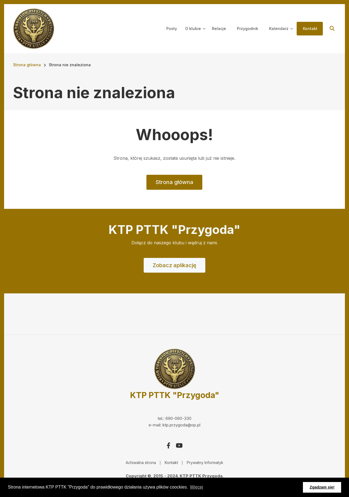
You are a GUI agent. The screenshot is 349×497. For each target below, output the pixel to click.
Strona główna (174, 182)
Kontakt (171, 462)
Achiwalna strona (141, 462)
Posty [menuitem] (171, 28)
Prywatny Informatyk (205, 462)
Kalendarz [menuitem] (281, 33)
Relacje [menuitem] (219, 28)
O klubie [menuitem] (195, 33)
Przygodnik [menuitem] (247, 28)
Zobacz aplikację (174, 265)
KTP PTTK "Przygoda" (174, 395)
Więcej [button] (196, 487)
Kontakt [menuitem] (310, 28)
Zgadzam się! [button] (322, 487)
